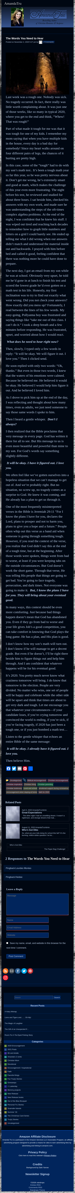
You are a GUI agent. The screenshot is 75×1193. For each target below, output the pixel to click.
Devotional (12, 1064)
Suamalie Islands (14, 1108)
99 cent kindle (13, 1053)
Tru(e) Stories (13, 1119)
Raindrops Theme (37, 1190)
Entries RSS (35, 1185)
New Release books (16, 1097)
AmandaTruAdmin (39, 810)
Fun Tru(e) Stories (15, 1079)
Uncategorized (13, 1123)
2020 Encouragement (16, 1046)
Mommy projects (14, 1090)
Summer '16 (12, 1112)
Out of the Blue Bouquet (17, 1101)
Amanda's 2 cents (15, 1057)
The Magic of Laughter (14, 1023)
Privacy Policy (50, 1155)
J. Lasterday (12, 1086)
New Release (13, 1094)
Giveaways (12, 1083)
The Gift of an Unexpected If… (17, 1029)
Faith (10, 1072)
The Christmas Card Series (18, 1116)
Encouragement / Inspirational (19, 1068)
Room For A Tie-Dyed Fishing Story (19, 1035)
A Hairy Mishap (11, 1012)
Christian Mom (13, 1060)
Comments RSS (35, 1187)
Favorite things (13, 1075)
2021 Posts (12, 1049)
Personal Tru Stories (16, 1105)
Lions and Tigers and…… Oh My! (18, 1017)
